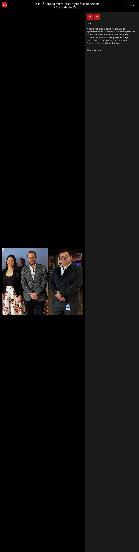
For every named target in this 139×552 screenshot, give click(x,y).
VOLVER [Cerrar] (131, 6)
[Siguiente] (97, 17)
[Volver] (90, 17)
